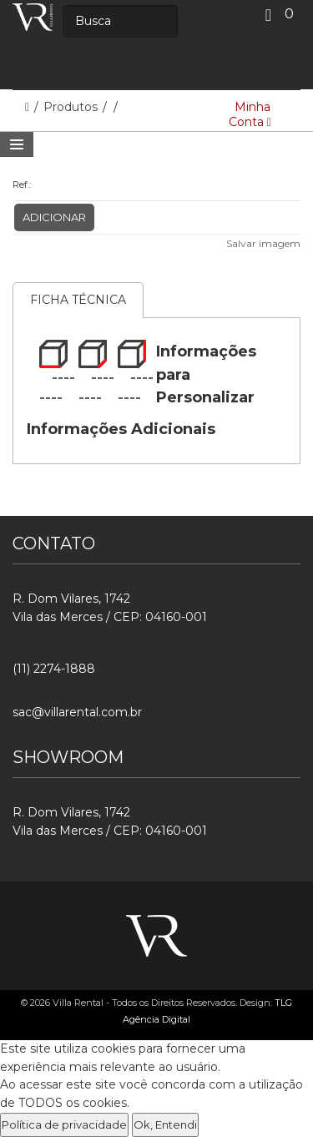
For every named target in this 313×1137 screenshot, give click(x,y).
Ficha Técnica (78, 299)
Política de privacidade (64, 1124)
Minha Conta (250, 114)
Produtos (72, 106)
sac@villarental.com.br (77, 712)
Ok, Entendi (165, 1124)
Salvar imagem (263, 243)
